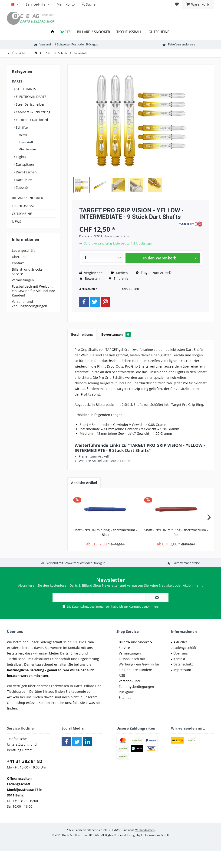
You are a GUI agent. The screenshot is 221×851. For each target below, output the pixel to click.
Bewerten (89, 278)
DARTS (17, 81)
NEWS (16, 221)
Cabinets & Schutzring (32, 112)
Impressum (182, 670)
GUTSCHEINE (22, 213)
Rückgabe (126, 692)
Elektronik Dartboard (31, 119)
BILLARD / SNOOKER (27, 198)
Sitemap (125, 697)
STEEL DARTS (25, 89)
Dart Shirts (24, 180)
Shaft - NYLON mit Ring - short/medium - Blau (105, 532)
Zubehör (22, 187)
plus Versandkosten (116, 236)
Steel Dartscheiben (30, 104)
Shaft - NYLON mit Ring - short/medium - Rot (176, 532)
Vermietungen (23, 280)
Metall (22, 135)
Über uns (19, 257)
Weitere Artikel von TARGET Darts (103, 460)
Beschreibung (82, 334)
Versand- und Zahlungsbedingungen (29, 303)
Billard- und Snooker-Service (28, 271)
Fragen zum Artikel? (154, 272)
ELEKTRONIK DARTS (30, 96)
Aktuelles (180, 642)
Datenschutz (183, 664)
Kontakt (18, 263)
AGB (122, 675)
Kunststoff (25, 142)
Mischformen (27, 149)
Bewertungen (116, 334)
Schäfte (21, 127)
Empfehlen (120, 278)
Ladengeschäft (23, 250)
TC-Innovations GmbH (155, 835)
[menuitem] (198, 4)
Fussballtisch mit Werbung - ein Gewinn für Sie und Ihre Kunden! (34, 290)
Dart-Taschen (26, 172)
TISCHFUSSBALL (24, 205)
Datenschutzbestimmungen (91, 606)
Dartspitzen (24, 164)
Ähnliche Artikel (84, 482)
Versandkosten (145, 830)
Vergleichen (90, 273)
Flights (20, 157)
